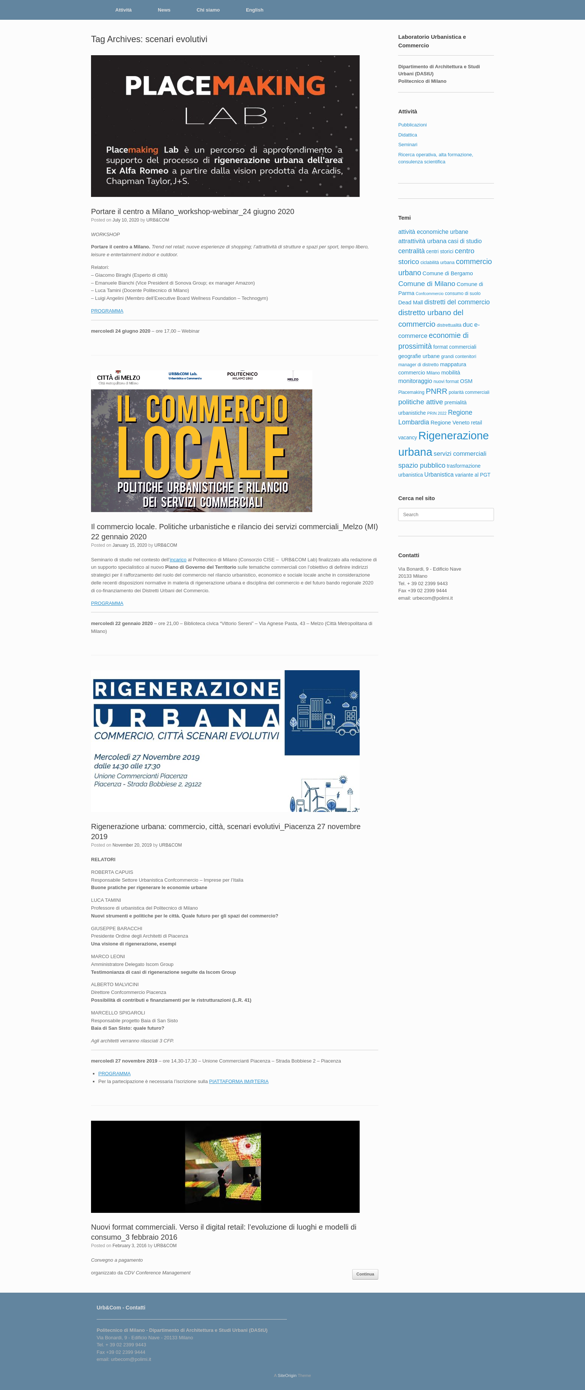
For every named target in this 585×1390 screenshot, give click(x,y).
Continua (365, 1274)
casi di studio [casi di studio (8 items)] (465, 241)
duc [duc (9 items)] (468, 324)
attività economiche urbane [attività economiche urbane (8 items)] (433, 232)
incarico (178, 559)
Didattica (407, 135)
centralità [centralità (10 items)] (411, 251)
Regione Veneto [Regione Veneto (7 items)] (450, 423)
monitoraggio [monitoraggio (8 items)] (415, 381)
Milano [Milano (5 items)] (433, 373)
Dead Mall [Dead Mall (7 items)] (410, 302)
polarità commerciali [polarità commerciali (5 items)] (469, 392)
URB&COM (157, 220)
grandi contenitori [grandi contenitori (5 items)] (458, 356)
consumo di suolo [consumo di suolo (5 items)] (463, 293)
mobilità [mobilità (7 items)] (450, 373)
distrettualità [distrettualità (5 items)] (449, 325)
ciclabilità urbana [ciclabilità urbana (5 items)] (437, 262)
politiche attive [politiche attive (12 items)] (420, 402)
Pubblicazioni (412, 125)
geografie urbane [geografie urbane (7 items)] (418, 356)
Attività (123, 10)
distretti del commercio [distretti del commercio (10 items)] (457, 302)
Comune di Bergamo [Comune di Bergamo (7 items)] (448, 273)
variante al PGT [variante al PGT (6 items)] (473, 475)
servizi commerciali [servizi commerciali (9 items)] (460, 453)
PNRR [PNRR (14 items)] (436, 391)
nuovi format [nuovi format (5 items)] (446, 381)
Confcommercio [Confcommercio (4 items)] (430, 293)
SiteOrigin (287, 1375)
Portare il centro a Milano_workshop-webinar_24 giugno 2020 (192, 211)
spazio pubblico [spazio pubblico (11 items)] (421, 465)
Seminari (407, 144)
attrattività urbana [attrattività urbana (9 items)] (422, 241)
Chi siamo (208, 10)
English (254, 10)
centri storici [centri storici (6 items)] (439, 251)
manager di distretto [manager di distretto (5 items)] (418, 364)
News (164, 10)
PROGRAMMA (107, 311)
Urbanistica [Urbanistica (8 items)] (439, 474)
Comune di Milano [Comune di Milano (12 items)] (426, 284)
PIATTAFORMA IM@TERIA (238, 1081)
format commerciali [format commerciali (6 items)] (454, 347)
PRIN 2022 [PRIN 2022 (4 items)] (437, 413)
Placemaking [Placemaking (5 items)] (411, 392)
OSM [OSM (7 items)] (466, 381)
